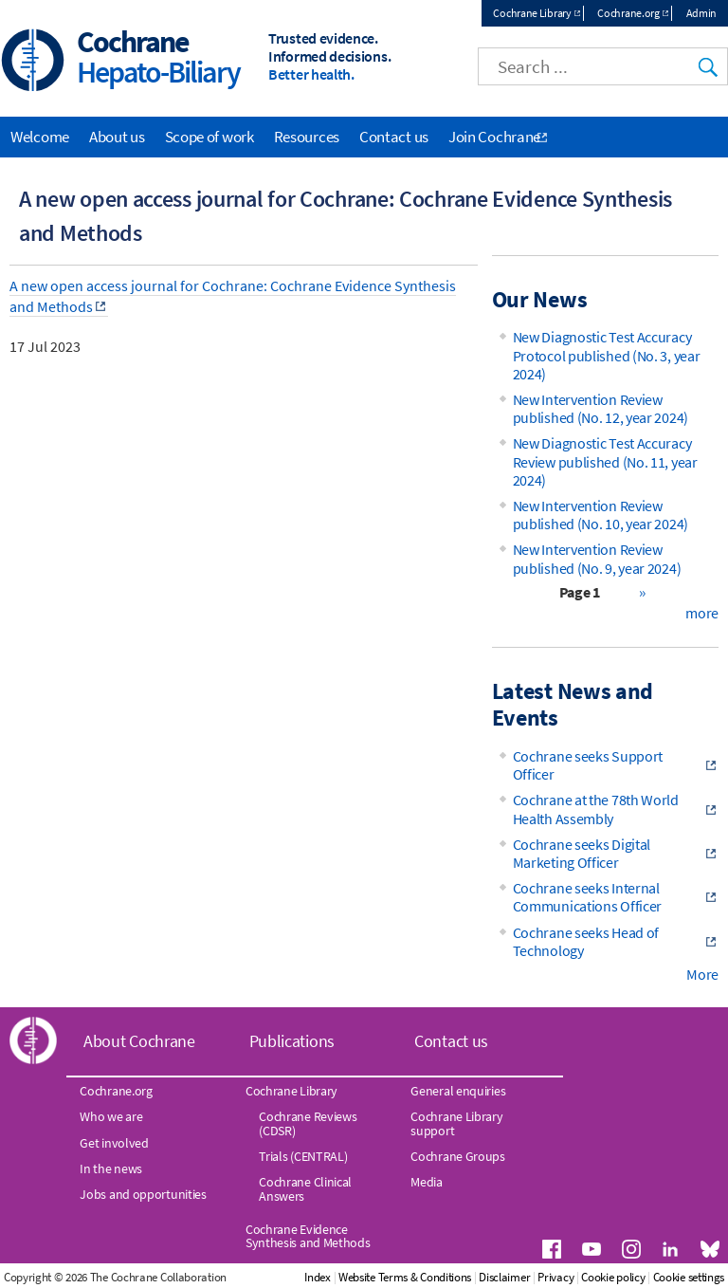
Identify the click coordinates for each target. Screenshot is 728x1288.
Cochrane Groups (457, 1156)
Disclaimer (504, 1277)
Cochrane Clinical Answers (305, 1188)
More (702, 974)
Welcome (39, 136)
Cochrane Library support (456, 1123)
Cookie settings (689, 1277)
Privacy (555, 1277)
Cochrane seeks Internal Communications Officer (587, 896)
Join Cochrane (494, 136)
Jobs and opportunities (143, 1194)
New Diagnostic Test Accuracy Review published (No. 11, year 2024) (605, 460)
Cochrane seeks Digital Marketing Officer (581, 853)
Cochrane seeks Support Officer (588, 764)
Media (426, 1181)
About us (117, 136)
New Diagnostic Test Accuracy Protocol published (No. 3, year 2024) (607, 354)
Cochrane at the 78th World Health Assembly (596, 808)
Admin (702, 13)
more (702, 612)
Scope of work (209, 136)
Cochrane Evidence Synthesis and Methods (308, 1236)
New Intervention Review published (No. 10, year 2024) (600, 514)
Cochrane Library (532, 13)
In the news (111, 1168)
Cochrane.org (628, 13)
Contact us (393, 136)
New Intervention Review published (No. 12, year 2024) (600, 408)
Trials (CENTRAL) (303, 1156)
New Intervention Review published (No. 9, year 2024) (597, 558)
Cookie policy (613, 1277)
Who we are (111, 1116)
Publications (292, 1041)
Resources (306, 136)
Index (317, 1277)
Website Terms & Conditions (404, 1277)
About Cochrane (139, 1041)
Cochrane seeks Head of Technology (586, 941)
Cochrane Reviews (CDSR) (307, 1123)
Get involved (114, 1142)
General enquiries (457, 1090)
